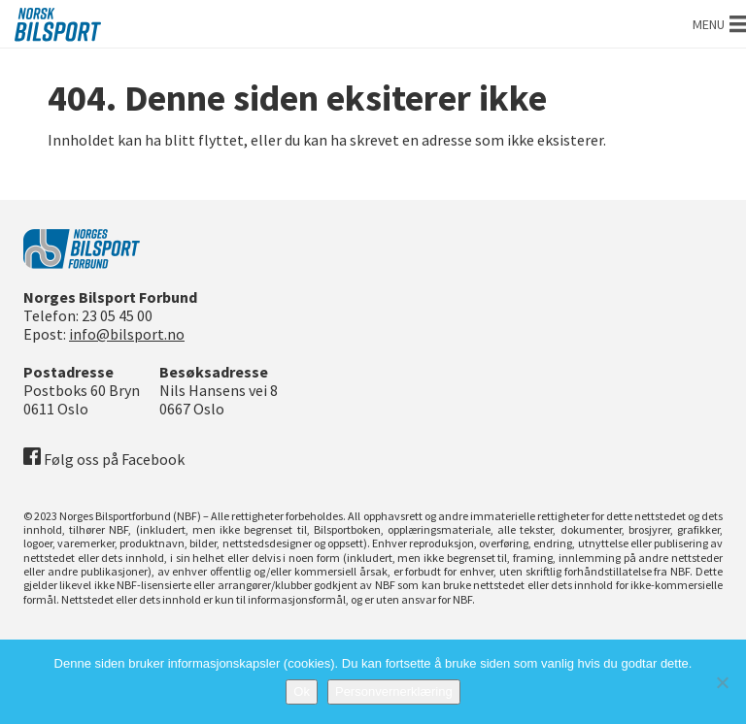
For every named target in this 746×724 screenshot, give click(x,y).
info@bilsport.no (127, 334)
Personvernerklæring (394, 691)
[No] (721, 682)
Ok (301, 691)
